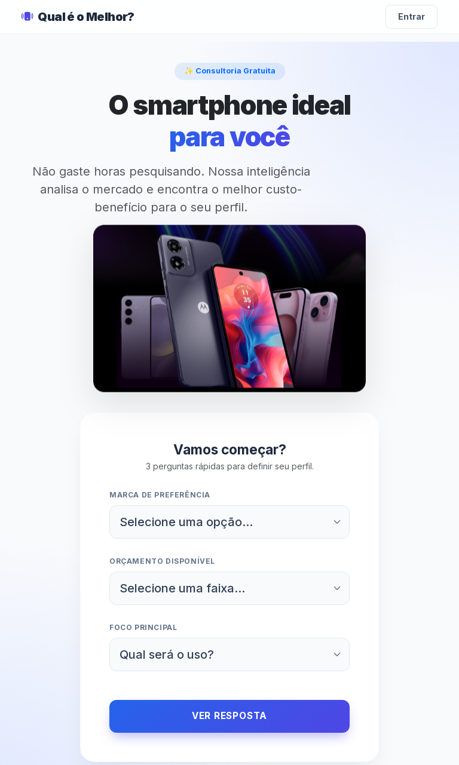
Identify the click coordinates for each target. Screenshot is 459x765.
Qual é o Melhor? (78, 17)
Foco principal (143, 627)
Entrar (411, 16)
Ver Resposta (229, 715)
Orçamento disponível (162, 561)
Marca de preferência (159, 494)
